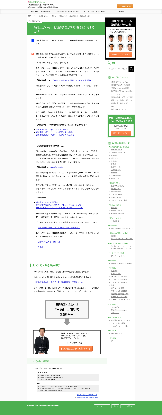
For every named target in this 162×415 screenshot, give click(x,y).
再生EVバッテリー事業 (119, 297)
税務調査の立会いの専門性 (47, 202)
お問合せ (115, 406)
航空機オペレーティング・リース (121, 246)
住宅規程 (114, 155)
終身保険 (114, 164)
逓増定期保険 (116, 192)
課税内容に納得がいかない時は (122, 91)
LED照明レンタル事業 (119, 276)
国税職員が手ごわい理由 (119, 82)
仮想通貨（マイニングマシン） (122, 320)
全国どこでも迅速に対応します (122, 100)
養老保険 (114, 161)
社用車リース (116, 167)
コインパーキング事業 (119, 200)
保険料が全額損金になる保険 (121, 263)
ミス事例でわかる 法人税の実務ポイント (53, 386)
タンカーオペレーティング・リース (122, 248)
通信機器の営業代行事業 (119, 294)
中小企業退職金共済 (118, 152)
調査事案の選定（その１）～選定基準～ (52, 129)
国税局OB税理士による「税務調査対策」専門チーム (59, 228)
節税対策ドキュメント (118, 109)
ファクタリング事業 (118, 323)
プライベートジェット (119, 310)
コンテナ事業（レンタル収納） (122, 239)
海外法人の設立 (116, 333)
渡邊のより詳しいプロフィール (87, 395)
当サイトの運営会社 (128, 406)
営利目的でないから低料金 (120, 88)
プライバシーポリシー (102, 406)
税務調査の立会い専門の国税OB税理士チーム (43, 405)
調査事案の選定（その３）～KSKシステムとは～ (56, 135)
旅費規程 (114, 208)
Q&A (112, 106)
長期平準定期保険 (117, 186)
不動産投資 (115, 221)
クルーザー (115, 313)
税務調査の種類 (56, 167)
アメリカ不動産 (116, 194)
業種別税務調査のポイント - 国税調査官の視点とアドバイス (60, 388)
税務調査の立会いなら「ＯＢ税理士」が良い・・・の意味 (59, 208)
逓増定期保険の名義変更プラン (122, 228)
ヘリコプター (116, 307)
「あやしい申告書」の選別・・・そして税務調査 (72, 80)
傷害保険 (114, 173)
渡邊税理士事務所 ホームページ (87, 397)
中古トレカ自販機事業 (119, 291)
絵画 (112, 285)
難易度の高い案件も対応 (119, 103)
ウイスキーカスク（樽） (119, 326)
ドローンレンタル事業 (119, 279)
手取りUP (114, 158)
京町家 (113, 236)
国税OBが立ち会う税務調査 (40, 11)
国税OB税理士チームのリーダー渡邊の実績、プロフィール (59, 282)
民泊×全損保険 (116, 197)
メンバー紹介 (115, 94)
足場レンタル (116, 274)
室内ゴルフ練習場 (117, 288)
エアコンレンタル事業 (119, 282)
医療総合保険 (116, 170)
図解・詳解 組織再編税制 (48, 391)
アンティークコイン (118, 256)
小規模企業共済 (116, 210)
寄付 (112, 341)
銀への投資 (115, 178)
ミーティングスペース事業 (120, 299)
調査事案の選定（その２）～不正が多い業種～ (55, 132)
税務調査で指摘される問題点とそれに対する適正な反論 (58, 205)
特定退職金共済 (116, 150)
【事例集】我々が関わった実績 (68, 11)
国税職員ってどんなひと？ (120, 54)
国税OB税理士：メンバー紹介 (94, 11)
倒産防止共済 (116, 189)
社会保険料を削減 (117, 213)
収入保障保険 (116, 175)
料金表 (121, 11)
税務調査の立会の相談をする (75, 348)
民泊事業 (114, 271)
